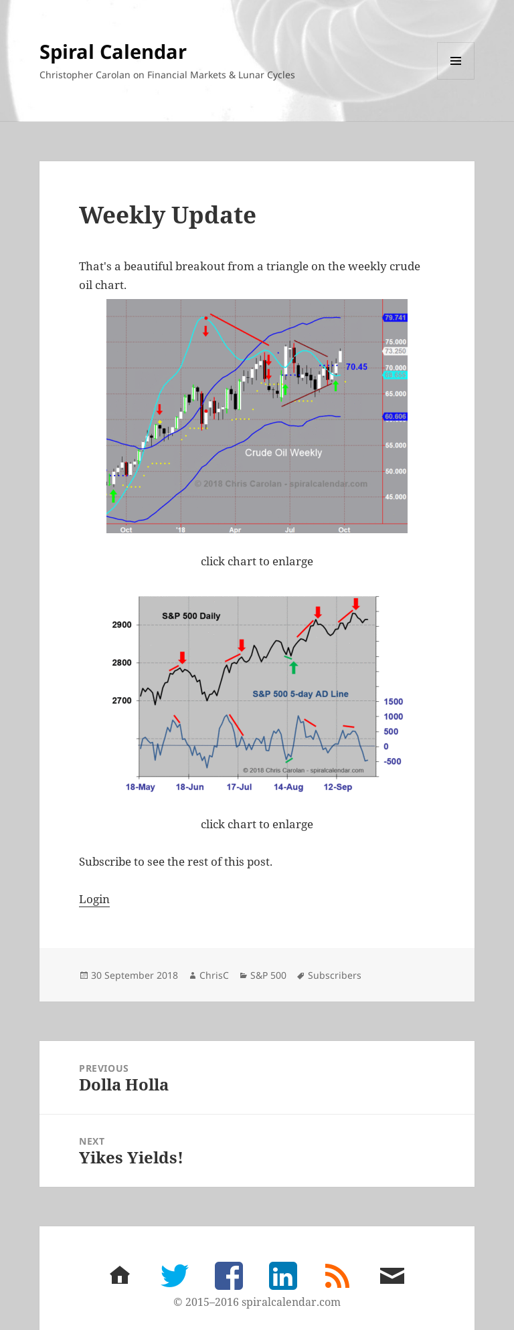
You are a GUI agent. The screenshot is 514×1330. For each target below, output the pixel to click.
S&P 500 (268, 975)
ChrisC (214, 975)
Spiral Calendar (113, 51)
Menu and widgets (456, 79)
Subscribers (334, 975)
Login (94, 899)
